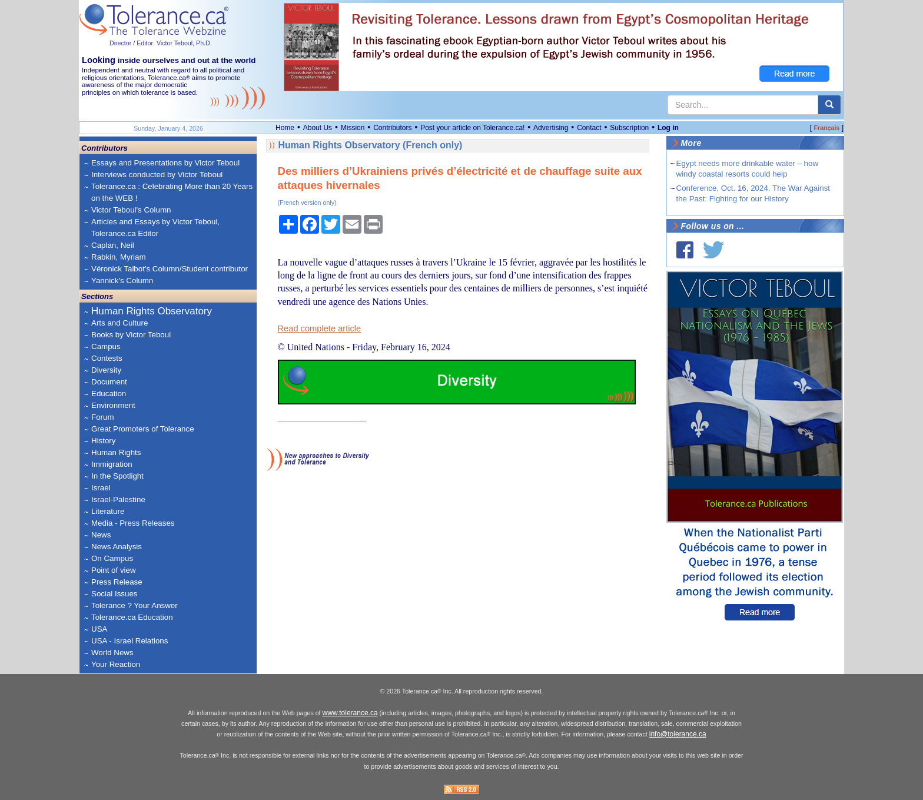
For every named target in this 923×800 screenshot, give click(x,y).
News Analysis (116, 546)
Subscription (629, 128)
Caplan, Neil (112, 245)
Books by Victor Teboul (131, 334)
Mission (353, 128)
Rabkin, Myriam (118, 257)
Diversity (106, 370)
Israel (101, 487)
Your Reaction (115, 664)
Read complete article (319, 328)
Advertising (550, 128)
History (103, 440)
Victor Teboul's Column (131, 209)
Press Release (116, 581)
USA (99, 629)
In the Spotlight (117, 476)
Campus (106, 346)
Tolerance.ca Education (132, 617)
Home (284, 128)
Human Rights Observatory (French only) (370, 145)
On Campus (112, 558)
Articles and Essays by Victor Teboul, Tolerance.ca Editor (155, 227)
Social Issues (114, 593)
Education (108, 393)
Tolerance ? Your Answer (134, 605)
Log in (668, 128)
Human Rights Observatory (151, 311)
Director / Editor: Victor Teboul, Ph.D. (160, 43)
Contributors (392, 128)
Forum (102, 417)
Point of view (113, 570)
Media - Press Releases (132, 523)
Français (826, 127)
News (101, 534)
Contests (106, 358)
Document (109, 381)
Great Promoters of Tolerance (142, 428)
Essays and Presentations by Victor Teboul (165, 162)
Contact (589, 128)
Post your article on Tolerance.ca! (472, 128)
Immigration (111, 464)
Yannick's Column (122, 280)
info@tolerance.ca (677, 734)
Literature (107, 511)
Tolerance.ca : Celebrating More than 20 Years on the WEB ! (172, 192)
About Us (317, 128)
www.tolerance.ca (350, 713)
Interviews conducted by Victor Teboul (157, 174)
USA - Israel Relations (129, 640)
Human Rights (116, 452)
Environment (113, 405)
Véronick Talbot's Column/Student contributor (169, 268)
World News (112, 652)
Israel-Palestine (118, 499)
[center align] (829, 105)
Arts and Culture (119, 322)
